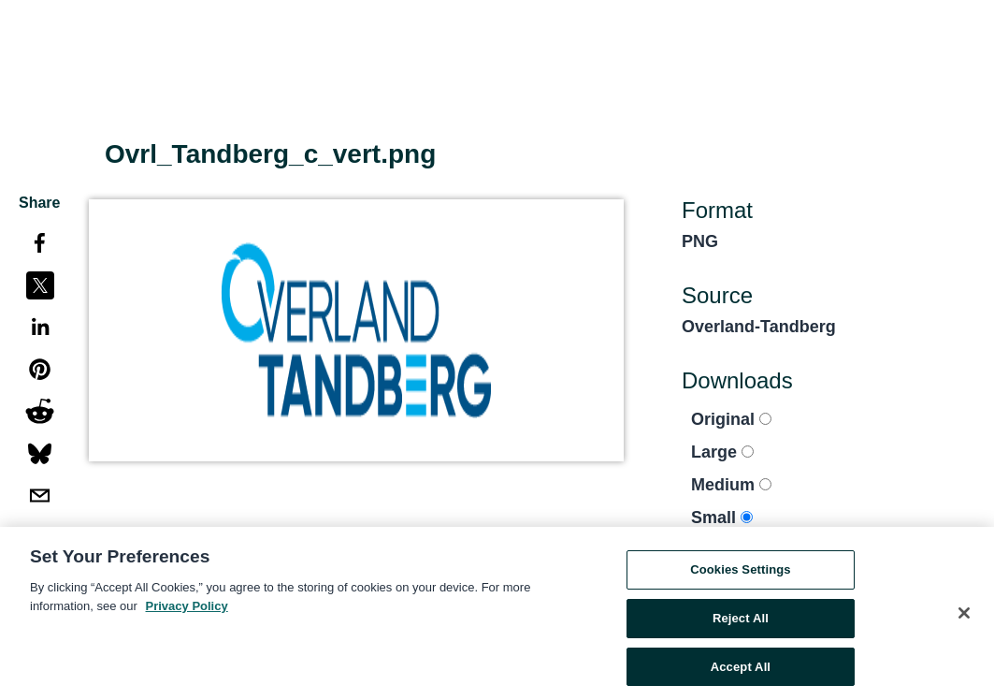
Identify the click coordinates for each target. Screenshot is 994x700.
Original (731, 419)
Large (722, 452)
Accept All (741, 670)
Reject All (741, 621)
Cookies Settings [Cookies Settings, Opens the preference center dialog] (740, 572)
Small (722, 517)
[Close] (964, 616)
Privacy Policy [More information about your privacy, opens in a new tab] (187, 609)
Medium (731, 484)
